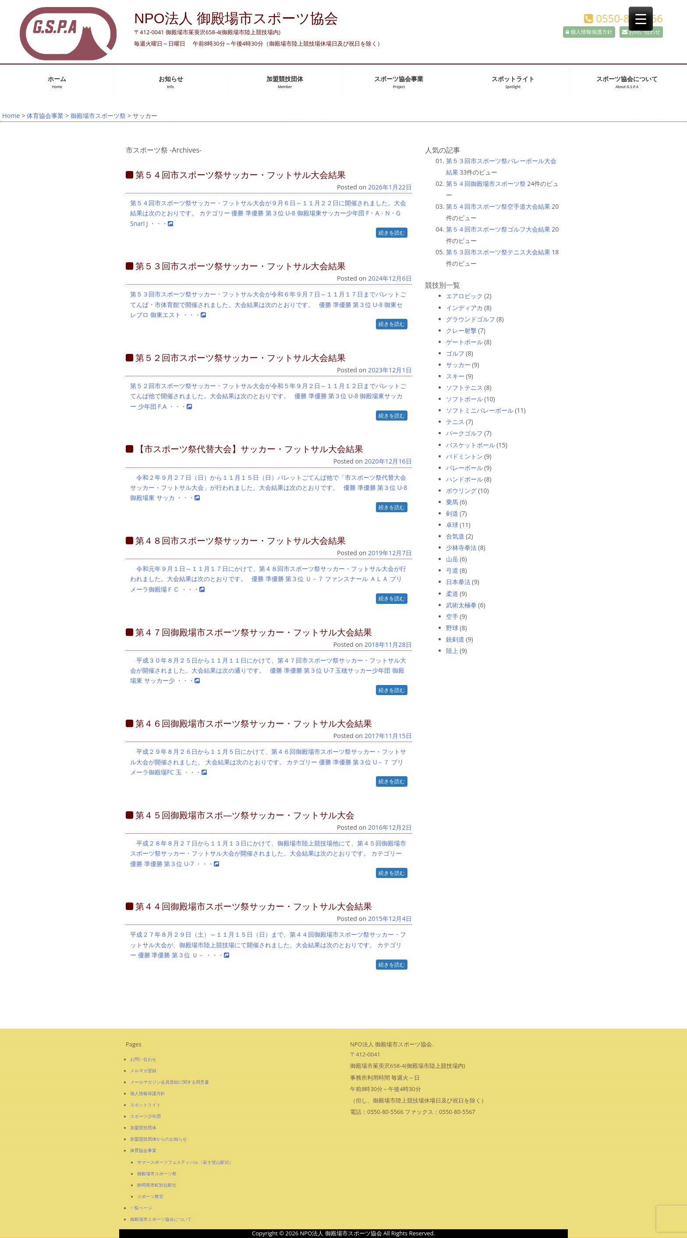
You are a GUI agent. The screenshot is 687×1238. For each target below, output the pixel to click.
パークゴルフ (464, 433)
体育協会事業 (45, 115)
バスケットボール (470, 445)
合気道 (455, 536)
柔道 (452, 593)
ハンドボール (464, 479)
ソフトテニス (464, 387)
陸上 (452, 650)
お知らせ (171, 82)
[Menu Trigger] (641, 19)
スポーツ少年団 (145, 1116)
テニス (455, 421)
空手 (452, 616)
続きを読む (392, 232)
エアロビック (464, 296)
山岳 (452, 559)
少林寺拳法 (461, 547)
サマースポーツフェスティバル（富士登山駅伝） (185, 1162)
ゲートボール (464, 342)
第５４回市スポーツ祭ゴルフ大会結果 (498, 229)
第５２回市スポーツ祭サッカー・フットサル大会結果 (236, 358)
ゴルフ (455, 353)
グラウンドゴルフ (470, 319)
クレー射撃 (461, 330)
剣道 (452, 513)
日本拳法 (458, 582)
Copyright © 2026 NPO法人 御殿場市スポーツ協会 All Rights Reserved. (343, 1233)
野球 (452, 628)
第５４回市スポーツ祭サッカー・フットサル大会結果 (236, 175)
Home (11, 115)
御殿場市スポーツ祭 (98, 115)
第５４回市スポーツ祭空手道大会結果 (498, 206)
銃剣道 (455, 639)
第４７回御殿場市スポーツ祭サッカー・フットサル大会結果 (249, 632)
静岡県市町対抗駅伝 (157, 1185)
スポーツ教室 (150, 1196)
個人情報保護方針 (589, 32)
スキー (455, 376)
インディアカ (464, 307)
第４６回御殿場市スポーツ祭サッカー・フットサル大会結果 (249, 723)
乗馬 (452, 502)
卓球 (452, 525)
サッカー (458, 364)
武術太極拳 (461, 605)
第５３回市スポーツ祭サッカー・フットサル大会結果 (236, 266)
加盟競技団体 (284, 82)
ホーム (57, 82)
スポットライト (513, 82)
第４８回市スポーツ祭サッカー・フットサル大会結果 (236, 540)
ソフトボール (464, 399)
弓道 (452, 570)
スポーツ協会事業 (398, 82)
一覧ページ (141, 1208)
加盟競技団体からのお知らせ (158, 1139)
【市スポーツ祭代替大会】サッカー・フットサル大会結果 (244, 449)
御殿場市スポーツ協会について (160, 1219)
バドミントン (464, 456)
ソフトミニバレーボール (479, 410)
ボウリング (461, 490)
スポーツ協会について (627, 82)
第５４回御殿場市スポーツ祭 (486, 183)
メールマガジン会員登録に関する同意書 (169, 1082)
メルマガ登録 (143, 1070)
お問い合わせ (641, 32)
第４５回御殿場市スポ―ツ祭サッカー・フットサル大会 (240, 815)
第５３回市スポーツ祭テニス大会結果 (498, 252)
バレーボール (464, 468)
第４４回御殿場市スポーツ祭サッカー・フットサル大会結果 (249, 906)
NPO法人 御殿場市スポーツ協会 (236, 18)
